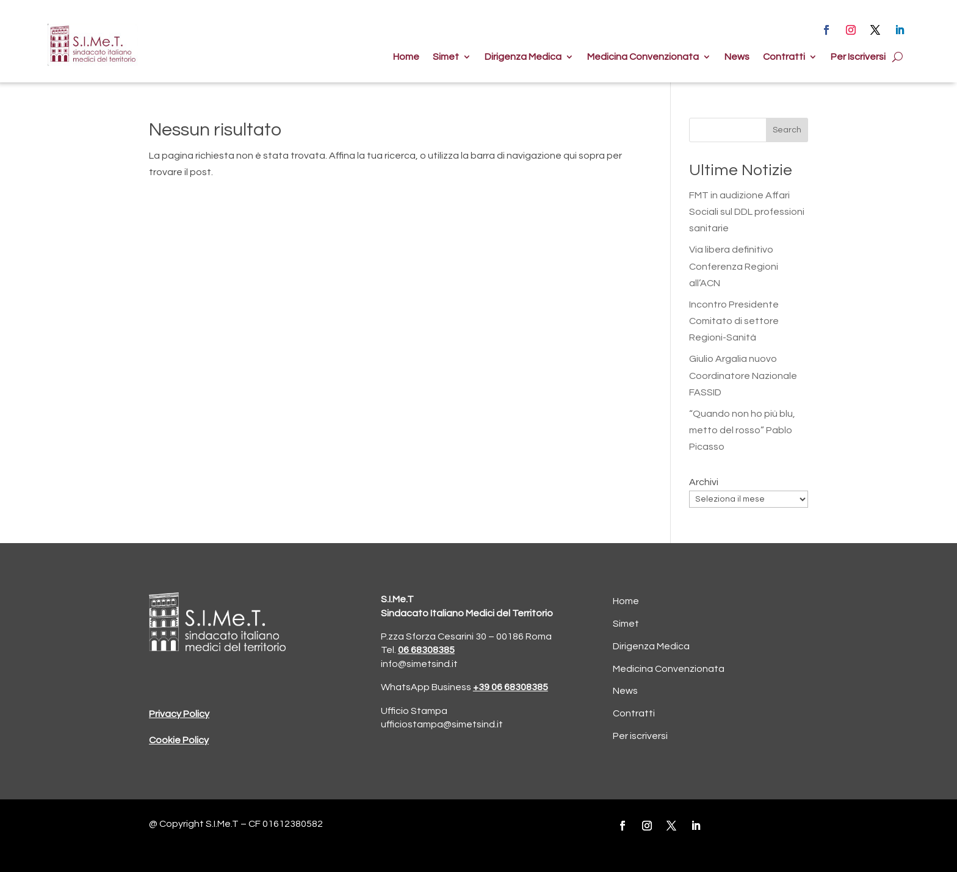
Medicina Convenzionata (643, 57)
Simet (446, 57)
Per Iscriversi (858, 57)
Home (406, 57)
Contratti (784, 57)
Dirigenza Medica (523, 57)
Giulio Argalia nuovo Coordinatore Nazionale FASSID (743, 375)
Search (787, 130)
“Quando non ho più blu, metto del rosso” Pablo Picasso (742, 430)
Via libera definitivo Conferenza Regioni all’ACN (733, 266)
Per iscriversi (640, 736)
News (736, 57)
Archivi (703, 482)
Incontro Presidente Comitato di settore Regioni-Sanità (734, 321)
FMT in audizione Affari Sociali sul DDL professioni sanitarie (746, 211)
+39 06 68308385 (510, 687)
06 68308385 (426, 650)
